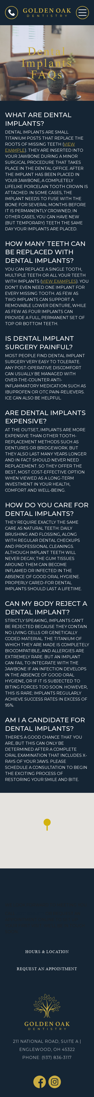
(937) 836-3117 (30, 913)
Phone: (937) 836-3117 (47, 1057)
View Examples (59, 281)
